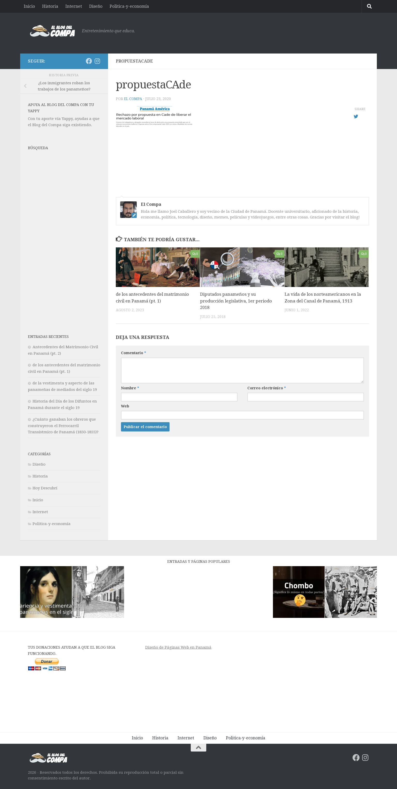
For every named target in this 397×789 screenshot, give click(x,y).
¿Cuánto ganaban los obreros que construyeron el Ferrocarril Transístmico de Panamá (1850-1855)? (63, 425)
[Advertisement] (275, 32)
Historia (50, 6)
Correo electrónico (266, 388)
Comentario (133, 353)
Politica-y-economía (129, 6)
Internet (73, 6)
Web (125, 406)
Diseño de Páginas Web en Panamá (178, 647)
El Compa (133, 99)
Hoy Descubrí (45, 488)
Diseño (95, 6)
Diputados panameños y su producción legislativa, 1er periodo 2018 (236, 301)
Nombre (130, 388)
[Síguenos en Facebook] (89, 61)
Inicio (29, 6)
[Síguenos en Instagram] (97, 61)
